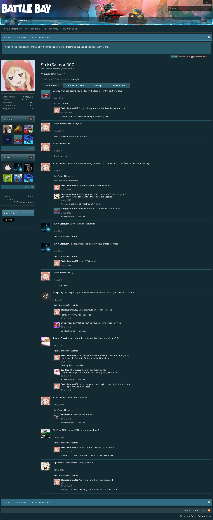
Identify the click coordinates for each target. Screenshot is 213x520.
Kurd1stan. (58, 176)
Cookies (174, 56)
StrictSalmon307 (69, 108)
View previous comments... (66, 180)
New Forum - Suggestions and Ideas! (193, 56)
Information (118, 85)
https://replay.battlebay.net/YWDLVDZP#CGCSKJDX (94, 163)
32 (31, 119)
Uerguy (56, 90)
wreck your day (69, 322)
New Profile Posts (70, 28)
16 (31, 157)
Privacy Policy (204, 516)
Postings (97, 85)
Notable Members (13, 28)
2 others (107, 489)
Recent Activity (51, 28)
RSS (208, 510)
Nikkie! (56, 103)
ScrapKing (58, 292)
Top (203, 510)
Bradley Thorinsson (63, 338)
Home (30, 196)
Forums (8, 20)
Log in (207, 2)
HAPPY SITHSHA (76, 116)
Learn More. (102, 46)
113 (31, 108)
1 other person (102, 455)
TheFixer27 (58, 430)
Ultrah (76, 136)
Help (187, 510)
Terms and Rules (188, 516)
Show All (29, 148)
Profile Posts (52, 85)
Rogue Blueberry (96, 116)
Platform (15, 8)
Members (24, 20)
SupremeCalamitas (71, 194)
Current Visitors (32, 28)
